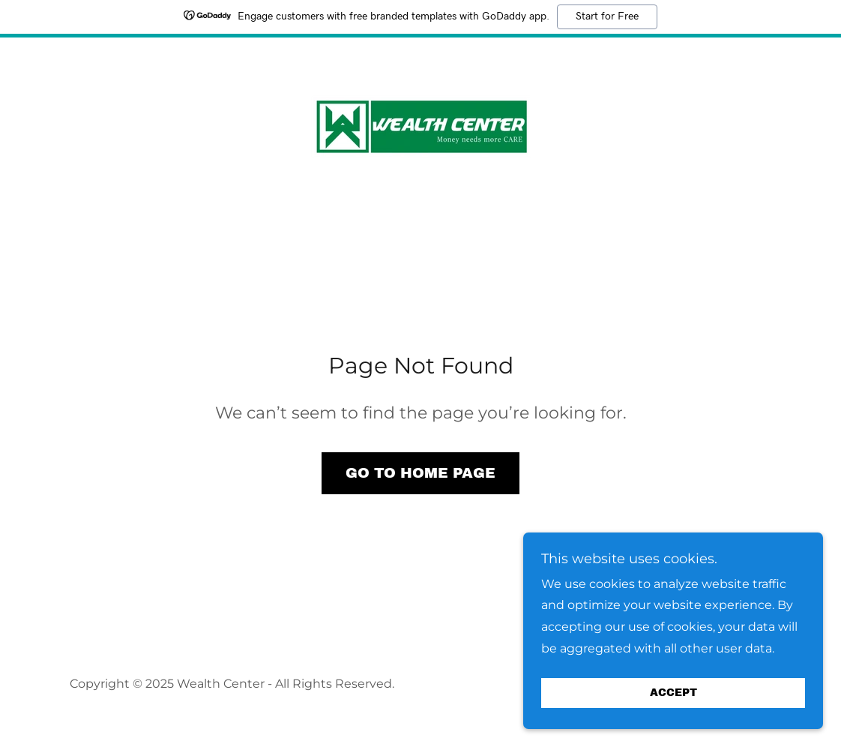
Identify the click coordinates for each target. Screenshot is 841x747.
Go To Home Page (420, 473)
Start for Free (607, 16)
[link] (420, 129)
